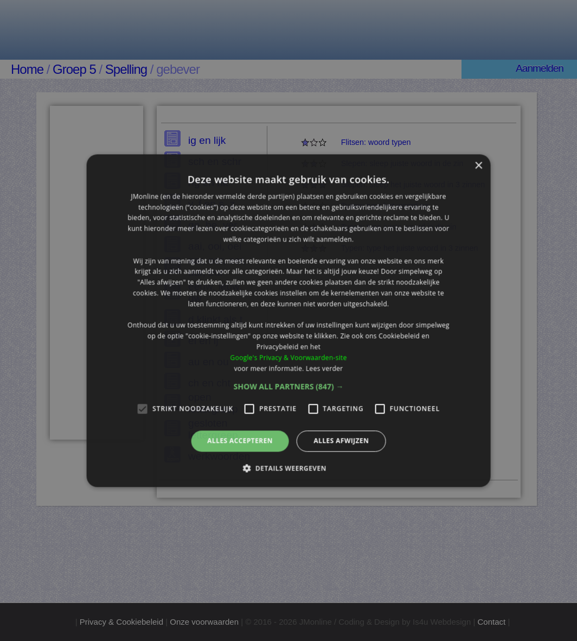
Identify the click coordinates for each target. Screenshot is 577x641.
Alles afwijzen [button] (341, 441)
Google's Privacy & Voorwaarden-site (288, 357)
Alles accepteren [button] (240, 441)
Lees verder (324, 368)
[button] (289, 387)
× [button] (478, 166)
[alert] (288, 320)
